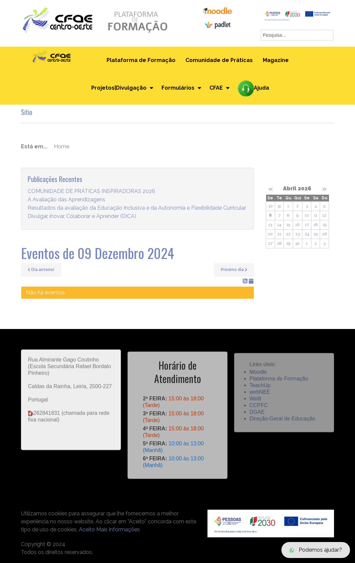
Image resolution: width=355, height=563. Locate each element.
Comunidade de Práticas (219, 60)
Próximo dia (234, 269)
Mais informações (118, 529)
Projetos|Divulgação (119, 88)
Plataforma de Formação (141, 60)
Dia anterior (41, 269)
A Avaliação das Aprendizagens (66, 200)
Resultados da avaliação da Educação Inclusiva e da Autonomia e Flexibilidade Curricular (137, 208)
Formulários (178, 88)
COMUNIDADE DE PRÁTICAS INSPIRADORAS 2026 (91, 191)
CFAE (216, 88)
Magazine (276, 60)
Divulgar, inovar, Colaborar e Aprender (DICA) (82, 216)
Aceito (87, 529)
